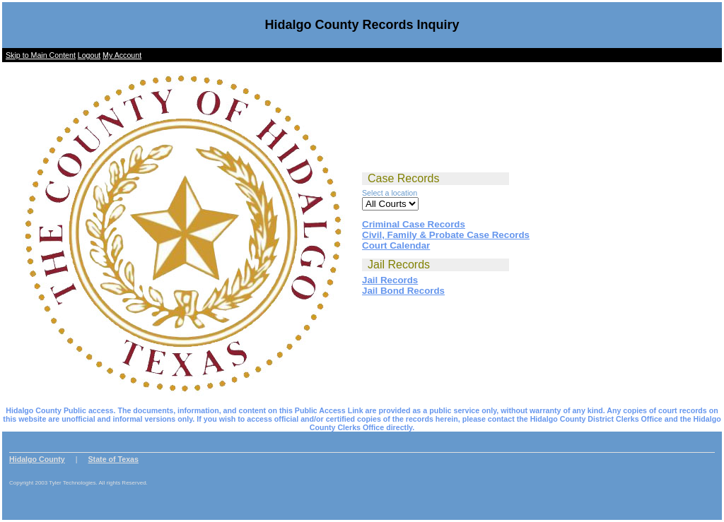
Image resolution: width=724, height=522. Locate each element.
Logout (89, 55)
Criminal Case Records (413, 224)
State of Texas (113, 459)
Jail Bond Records (403, 290)
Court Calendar (396, 245)
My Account (122, 55)
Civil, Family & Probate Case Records (446, 235)
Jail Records (390, 280)
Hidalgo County (37, 459)
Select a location (389, 193)
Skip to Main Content (41, 55)
